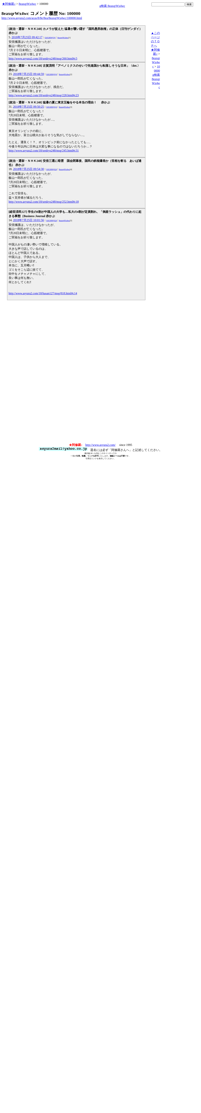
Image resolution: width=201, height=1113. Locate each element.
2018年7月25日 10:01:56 (28, 220)
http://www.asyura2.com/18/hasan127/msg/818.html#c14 (43, 293)
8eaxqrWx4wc (27, 3)
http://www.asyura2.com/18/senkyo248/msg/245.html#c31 (44, 150)
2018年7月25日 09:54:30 (28, 169)
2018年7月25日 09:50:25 (28, 106)
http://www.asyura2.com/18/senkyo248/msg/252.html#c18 (44, 201)
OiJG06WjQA (50, 38)
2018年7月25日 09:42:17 (27, 37)
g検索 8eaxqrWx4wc (112, 5)
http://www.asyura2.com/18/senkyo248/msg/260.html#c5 (43, 58)
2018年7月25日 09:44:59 (28, 74)
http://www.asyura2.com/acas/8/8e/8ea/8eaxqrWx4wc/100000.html (41, 18)
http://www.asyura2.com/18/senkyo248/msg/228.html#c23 (44, 95)
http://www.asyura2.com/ (100, 444)
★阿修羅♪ (9, 3)
